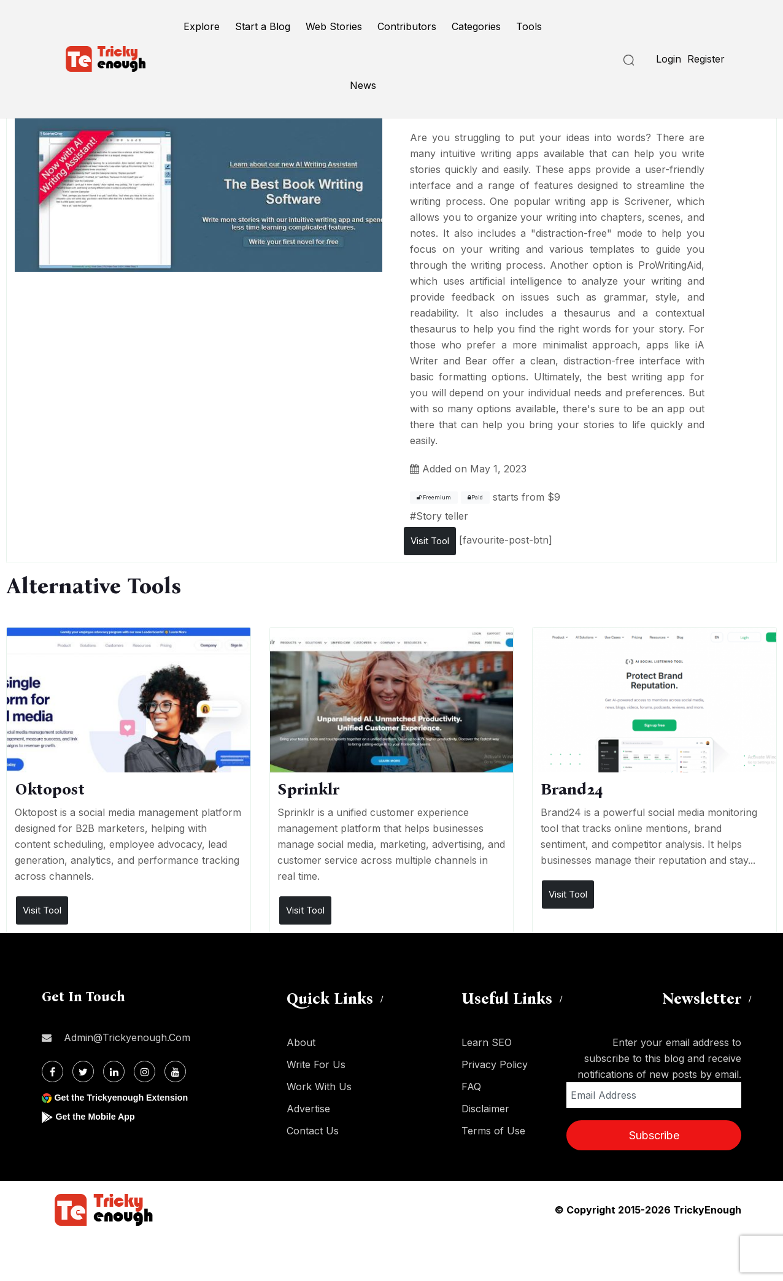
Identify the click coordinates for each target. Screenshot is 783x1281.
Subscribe (654, 1135)
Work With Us (319, 1086)
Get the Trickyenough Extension (129, 1097)
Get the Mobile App (99, 1116)
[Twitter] (83, 1071)
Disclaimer (485, 1108)
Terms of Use (493, 1131)
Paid (475, 497)
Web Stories (334, 26)
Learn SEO (486, 1042)
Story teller (442, 516)
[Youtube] (175, 1071)
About (301, 1042)
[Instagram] (144, 1071)
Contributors (406, 26)
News (363, 85)
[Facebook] (52, 1071)
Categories (476, 26)
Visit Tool (430, 541)
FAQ (471, 1086)
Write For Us (316, 1064)
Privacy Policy (494, 1064)
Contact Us (313, 1131)
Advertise (308, 1108)
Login (668, 59)
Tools (529, 26)
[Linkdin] (114, 1071)
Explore (201, 26)
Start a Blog (262, 26)
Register (706, 59)
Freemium (434, 497)
